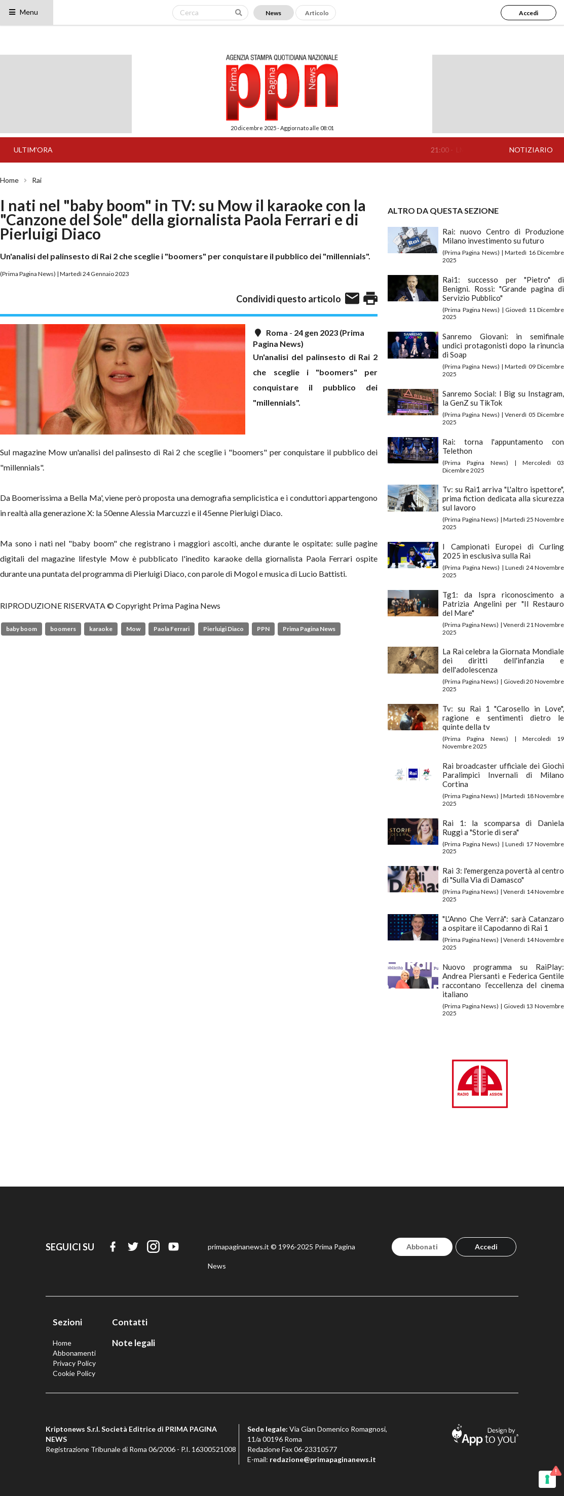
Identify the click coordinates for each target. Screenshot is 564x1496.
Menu (23, 12)
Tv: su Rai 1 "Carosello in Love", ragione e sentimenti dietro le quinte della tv (503, 717)
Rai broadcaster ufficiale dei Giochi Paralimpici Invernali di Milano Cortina (503, 775)
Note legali (133, 1342)
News (273, 13)
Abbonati (422, 1246)
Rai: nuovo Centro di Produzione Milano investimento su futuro (503, 236)
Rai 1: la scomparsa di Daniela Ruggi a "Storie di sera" (503, 827)
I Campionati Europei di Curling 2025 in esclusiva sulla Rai (503, 551)
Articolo (317, 13)
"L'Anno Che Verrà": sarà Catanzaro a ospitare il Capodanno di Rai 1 (503, 923)
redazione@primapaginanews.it (323, 1459)
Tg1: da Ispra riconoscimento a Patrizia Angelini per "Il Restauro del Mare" (503, 603)
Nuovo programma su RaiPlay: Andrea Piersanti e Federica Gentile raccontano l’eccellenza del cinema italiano (503, 980)
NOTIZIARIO (531, 149)
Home (9, 180)
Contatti (129, 1322)
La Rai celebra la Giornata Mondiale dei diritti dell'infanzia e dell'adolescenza (503, 660)
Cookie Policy (74, 1373)
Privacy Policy (74, 1363)
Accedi (528, 13)
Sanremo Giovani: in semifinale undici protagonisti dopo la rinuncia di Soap (503, 345)
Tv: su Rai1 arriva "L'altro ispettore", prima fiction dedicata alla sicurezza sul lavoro (503, 498)
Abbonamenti (74, 1353)
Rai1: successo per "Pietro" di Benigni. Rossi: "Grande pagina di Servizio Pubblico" (503, 288)
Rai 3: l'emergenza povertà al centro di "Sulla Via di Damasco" (503, 875)
